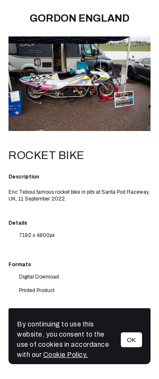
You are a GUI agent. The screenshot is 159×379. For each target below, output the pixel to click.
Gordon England (79, 18)
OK (131, 339)
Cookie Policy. (65, 354)
